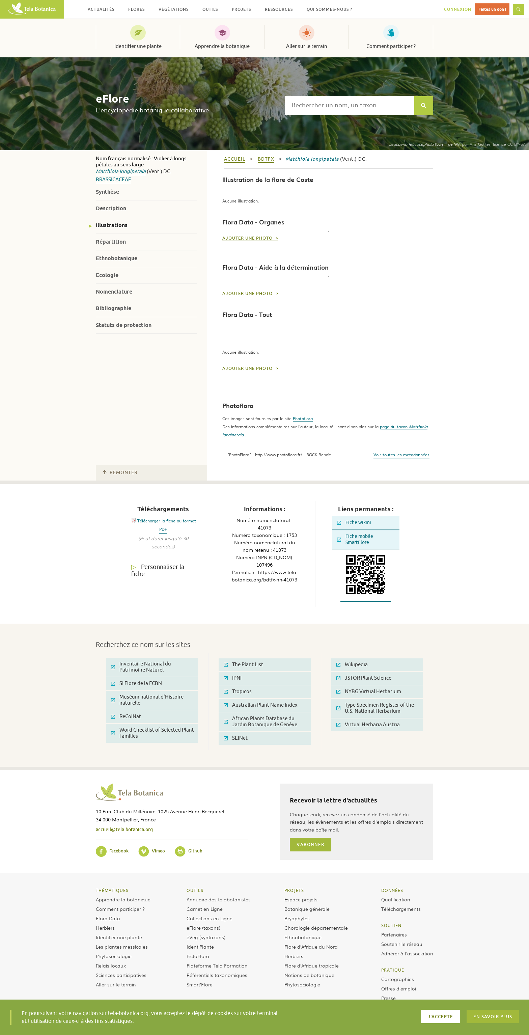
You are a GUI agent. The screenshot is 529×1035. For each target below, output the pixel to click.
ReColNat (126, 716)
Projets (294, 890)
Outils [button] (210, 9)
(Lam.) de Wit (425, 144)
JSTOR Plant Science (363, 678)
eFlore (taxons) (203, 927)
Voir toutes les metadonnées (401, 455)
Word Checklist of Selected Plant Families (152, 733)
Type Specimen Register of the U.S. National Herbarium (375, 708)
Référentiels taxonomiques (217, 975)
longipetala (132, 171)
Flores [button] (136, 9)
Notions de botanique (309, 975)
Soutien (391, 925)
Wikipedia (352, 664)
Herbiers (105, 927)
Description (111, 208)
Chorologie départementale (316, 927)
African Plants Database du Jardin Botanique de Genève (260, 721)
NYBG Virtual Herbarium (368, 691)
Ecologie (107, 275)
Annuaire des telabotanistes (219, 899)
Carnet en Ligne (205, 908)
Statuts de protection (123, 325)
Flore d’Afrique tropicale (311, 965)
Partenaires (394, 934)
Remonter (120, 472)
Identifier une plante (138, 46)
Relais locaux (111, 965)
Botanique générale (307, 908)
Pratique (392, 970)
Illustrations (112, 225)
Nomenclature (114, 292)
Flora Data (108, 918)
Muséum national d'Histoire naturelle (147, 700)
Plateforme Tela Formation (217, 965)
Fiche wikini (354, 522)
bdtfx (266, 159)
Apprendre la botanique (222, 46)
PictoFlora (198, 956)
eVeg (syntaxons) (206, 937)
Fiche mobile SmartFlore (355, 539)
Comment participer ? (391, 46)
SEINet (236, 738)
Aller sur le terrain (306, 46)
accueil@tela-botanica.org (124, 829)
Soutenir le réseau (401, 944)
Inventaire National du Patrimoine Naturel (141, 667)
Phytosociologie (114, 956)
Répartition (111, 242)
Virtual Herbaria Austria (368, 724)
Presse (388, 998)
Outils (195, 890)
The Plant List (243, 664)
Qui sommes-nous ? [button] (329, 9)
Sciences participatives (121, 975)
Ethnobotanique (116, 258)
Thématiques (112, 890)
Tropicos (238, 691)
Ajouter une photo (248, 238)
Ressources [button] (279, 9)
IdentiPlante (200, 946)
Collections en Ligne (209, 918)
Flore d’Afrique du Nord (311, 946)
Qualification (395, 899)
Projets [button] (241, 9)
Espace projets (300, 899)
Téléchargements (401, 908)
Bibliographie (113, 308)
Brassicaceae (113, 179)
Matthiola (107, 171)
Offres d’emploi (398, 988)
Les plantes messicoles (122, 946)
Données (392, 890)
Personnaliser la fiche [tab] (157, 570)
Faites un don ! (492, 9)
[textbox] (349, 105)
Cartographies (397, 979)
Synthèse (107, 192)
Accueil (234, 159)
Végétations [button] (174, 9)
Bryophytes (297, 918)
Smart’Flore (200, 984)
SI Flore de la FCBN (136, 683)
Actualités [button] (101, 9)
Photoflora (303, 418)
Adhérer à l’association (407, 953)
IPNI (233, 678)
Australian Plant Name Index (261, 705)
